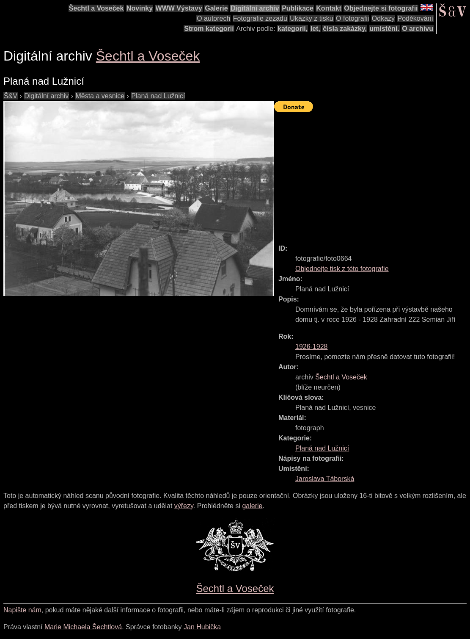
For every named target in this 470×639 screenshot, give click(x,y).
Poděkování (415, 18)
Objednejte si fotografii (381, 8)
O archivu (417, 28)
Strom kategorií (209, 28)
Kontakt (328, 8)
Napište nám (22, 610)
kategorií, (293, 28)
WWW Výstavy (179, 8)
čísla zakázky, (345, 28)
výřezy (183, 505)
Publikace (297, 8)
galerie (252, 505)
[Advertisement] (372, 174)
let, (315, 28)
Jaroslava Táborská (324, 478)
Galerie (216, 8)
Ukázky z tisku (311, 18)
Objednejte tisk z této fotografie (342, 268)
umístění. (384, 28)
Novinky (139, 8)
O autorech (213, 18)
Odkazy (383, 18)
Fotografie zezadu (260, 18)
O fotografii (352, 18)
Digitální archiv (255, 8)
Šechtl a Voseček (96, 8)
